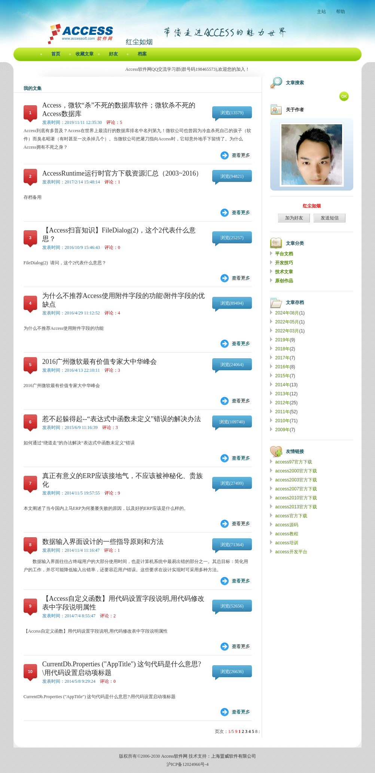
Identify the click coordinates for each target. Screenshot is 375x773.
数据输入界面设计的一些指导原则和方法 (103, 541)
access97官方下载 (293, 462)
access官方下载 (291, 515)
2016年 (282, 366)
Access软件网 (174, 756)
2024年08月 (287, 313)
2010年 (282, 420)
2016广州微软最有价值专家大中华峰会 (99, 361)
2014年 (282, 384)
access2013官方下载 (296, 506)
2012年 (282, 402)
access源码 (286, 524)
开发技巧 (284, 262)
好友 (113, 54)
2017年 (282, 357)
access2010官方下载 (296, 497)
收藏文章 (85, 54)
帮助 (340, 11)
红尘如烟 (312, 206)
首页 (55, 54)
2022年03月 (287, 331)
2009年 (282, 429)
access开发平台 (291, 551)
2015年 (282, 375)
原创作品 (284, 280)
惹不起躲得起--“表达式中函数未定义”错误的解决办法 (121, 419)
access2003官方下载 (296, 480)
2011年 (282, 411)
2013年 (282, 393)
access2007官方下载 (296, 489)
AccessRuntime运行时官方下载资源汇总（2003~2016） (122, 173)
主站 (321, 11)
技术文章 (284, 271)
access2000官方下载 (296, 471)
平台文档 (284, 253)
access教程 (286, 533)
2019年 (282, 340)
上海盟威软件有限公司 (233, 756)
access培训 (286, 542)
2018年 (282, 348)
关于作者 (295, 109)
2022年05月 (287, 322)
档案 (142, 54)
